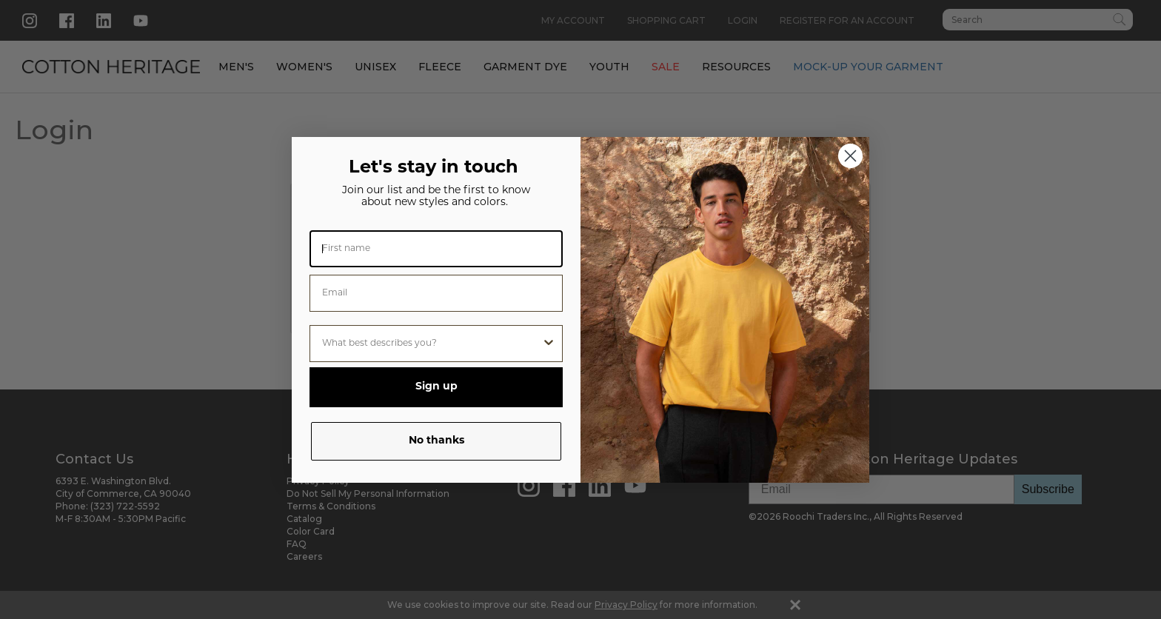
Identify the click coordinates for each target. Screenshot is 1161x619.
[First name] (436, 248)
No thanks (436, 440)
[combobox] (431, 343)
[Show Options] (548, 343)
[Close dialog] (850, 156)
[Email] (436, 293)
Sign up (436, 386)
